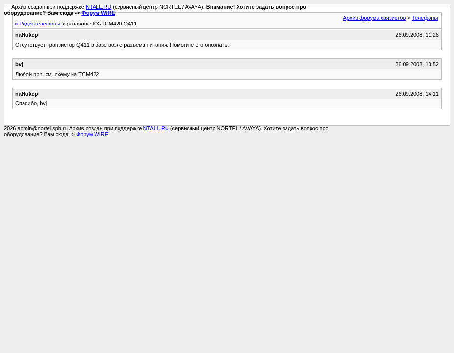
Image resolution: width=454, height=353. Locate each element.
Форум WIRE (98, 13)
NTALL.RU (98, 7)
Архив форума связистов (374, 18)
